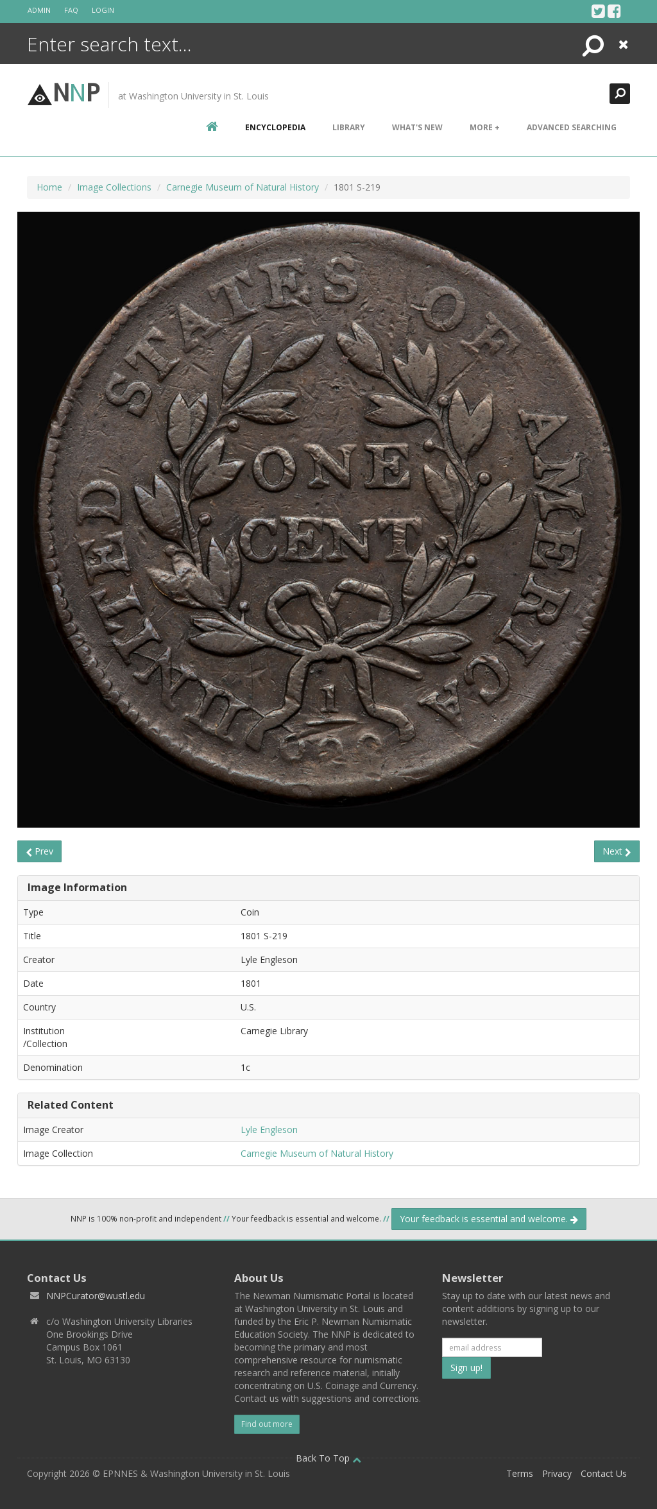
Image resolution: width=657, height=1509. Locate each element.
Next (616, 851)
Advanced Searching (572, 127)
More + (485, 127)
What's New (417, 127)
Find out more (267, 1424)
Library (348, 127)
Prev (39, 851)
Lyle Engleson (269, 1129)
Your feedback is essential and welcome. (489, 1219)
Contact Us (604, 1473)
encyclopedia (275, 127)
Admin (39, 10)
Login (103, 10)
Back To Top (328, 1458)
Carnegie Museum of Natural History (242, 187)
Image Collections (114, 187)
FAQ (71, 10)
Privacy (557, 1473)
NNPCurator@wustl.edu (95, 1296)
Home (49, 187)
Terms (519, 1473)
